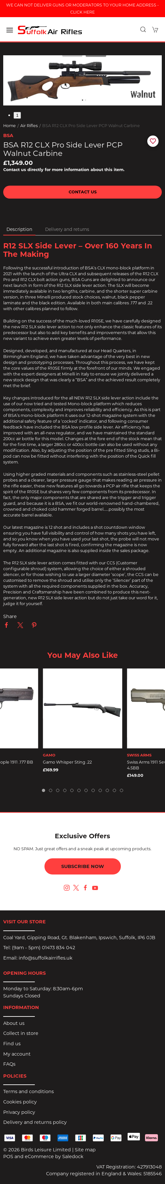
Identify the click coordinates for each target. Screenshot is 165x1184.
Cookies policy (20, 1102)
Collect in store (20, 1033)
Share (10, 616)
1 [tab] (17, 115)
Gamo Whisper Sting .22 (67, 762)
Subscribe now (82, 866)
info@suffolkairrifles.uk (46, 958)
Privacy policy (19, 1112)
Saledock (72, 1156)
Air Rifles (29, 125)
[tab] (43, 790)
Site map (85, 1150)
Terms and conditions (28, 1091)
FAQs (9, 1064)
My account (17, 1054)
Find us (12, 1044)
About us (13, 1023)
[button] (9, 30)
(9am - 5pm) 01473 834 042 (43, 947)
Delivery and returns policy (35, 1122)
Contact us (83, 192)
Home (9, 125)
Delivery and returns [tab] (67, 229)
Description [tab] (19, 229)
